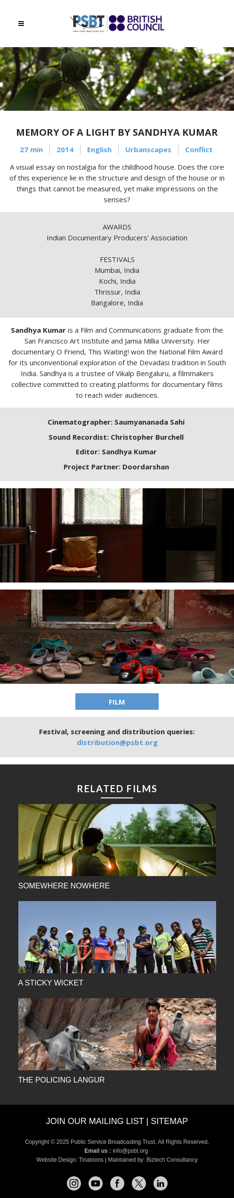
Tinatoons (91, 1160)
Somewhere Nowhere (64, 886)
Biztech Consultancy (172, 1160)
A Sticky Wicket (50, 983)
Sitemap (169, 1121)
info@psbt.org (131, 1151)
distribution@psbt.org (117, 742)
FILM (117, 701)
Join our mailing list (95, 1121)
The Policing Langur (61, 1080)
